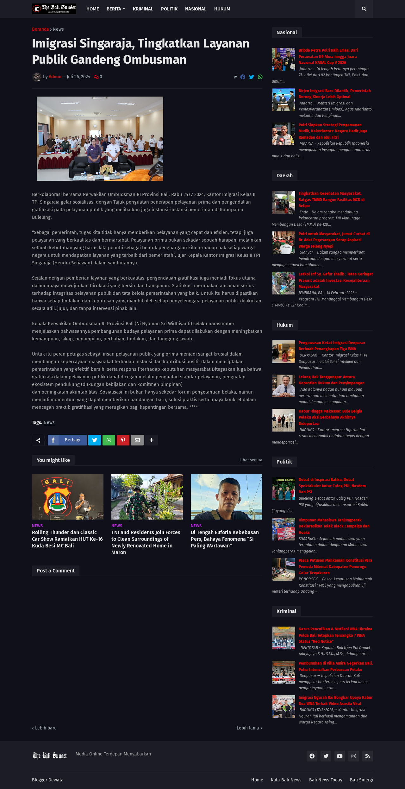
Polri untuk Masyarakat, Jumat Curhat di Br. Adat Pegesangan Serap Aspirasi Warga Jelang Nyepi (334, 240)
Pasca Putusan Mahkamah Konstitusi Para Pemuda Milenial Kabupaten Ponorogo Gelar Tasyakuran (335, 566)
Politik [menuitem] (169, 9)
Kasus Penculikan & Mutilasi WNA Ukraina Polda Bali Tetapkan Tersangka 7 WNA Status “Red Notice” (335, 635)
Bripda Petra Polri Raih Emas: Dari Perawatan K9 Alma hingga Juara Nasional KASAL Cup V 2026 (328, 56)
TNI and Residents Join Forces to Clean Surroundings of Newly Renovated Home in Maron (145, 542)
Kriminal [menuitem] (143, 9)
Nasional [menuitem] (196, 9)
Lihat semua (251, 460)
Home (257, 780)
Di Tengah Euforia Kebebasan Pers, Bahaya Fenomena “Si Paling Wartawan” (225, 539)
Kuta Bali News (286, 780)
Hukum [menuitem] (222, 9)
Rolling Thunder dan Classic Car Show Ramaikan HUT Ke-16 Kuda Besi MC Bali (67, 539)
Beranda (40, 29)
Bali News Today (325, 780)
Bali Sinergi (361, 780)
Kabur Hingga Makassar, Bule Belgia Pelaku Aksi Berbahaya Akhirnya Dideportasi (330, 417)
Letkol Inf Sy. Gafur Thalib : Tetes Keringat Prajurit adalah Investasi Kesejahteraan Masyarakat (336, 280)
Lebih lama (248, 728)
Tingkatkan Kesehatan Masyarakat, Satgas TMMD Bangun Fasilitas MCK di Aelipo (331, 199)
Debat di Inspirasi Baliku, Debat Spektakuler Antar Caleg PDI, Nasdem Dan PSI (332, 485)
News (58, 29)
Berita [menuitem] (114, 9)
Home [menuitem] (92, 9)
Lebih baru (46, 728)
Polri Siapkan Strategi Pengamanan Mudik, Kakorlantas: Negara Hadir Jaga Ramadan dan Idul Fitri (333, 131)
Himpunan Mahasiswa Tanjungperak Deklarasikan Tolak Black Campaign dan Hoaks (334, 526)
